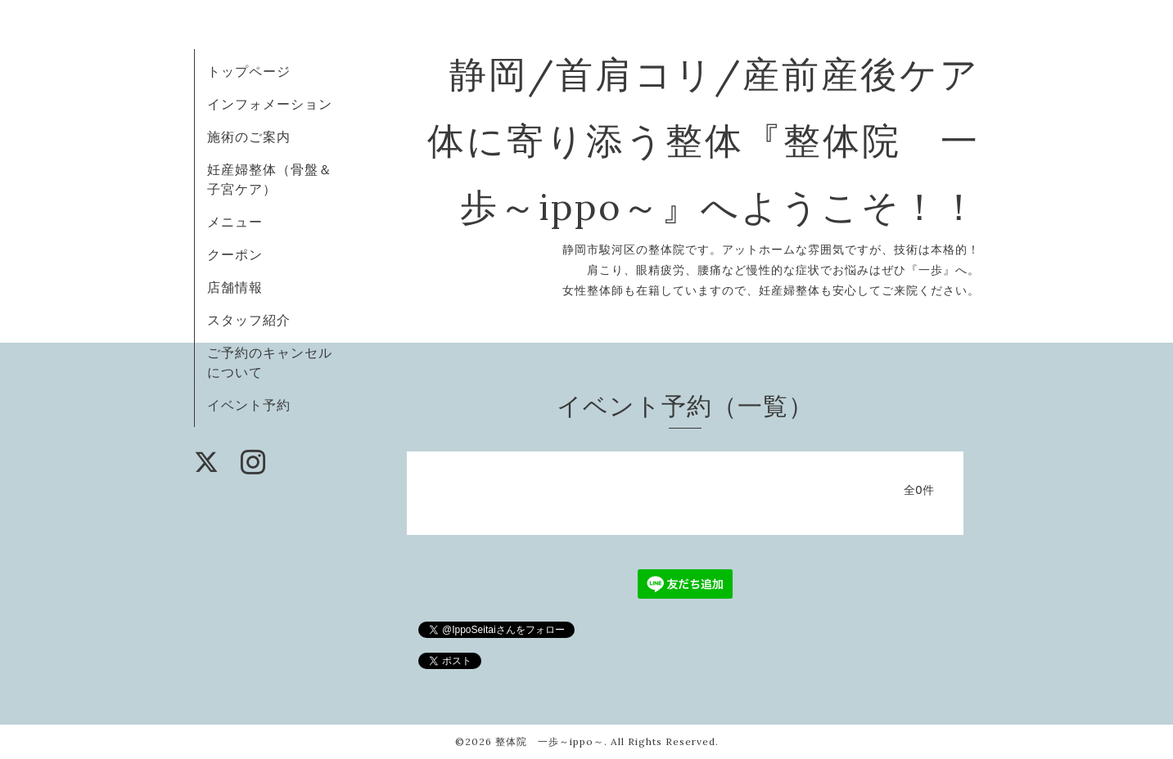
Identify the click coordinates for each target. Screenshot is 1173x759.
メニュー (235, 221)
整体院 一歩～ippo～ (549, 741)
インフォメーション (269, 104)
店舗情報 (235, 287)
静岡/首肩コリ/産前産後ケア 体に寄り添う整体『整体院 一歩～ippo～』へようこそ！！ (742, 140)
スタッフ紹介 (249, 320)
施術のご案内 (249, 136)
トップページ (249, 71)
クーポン (235, 254)
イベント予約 (249, 405)
